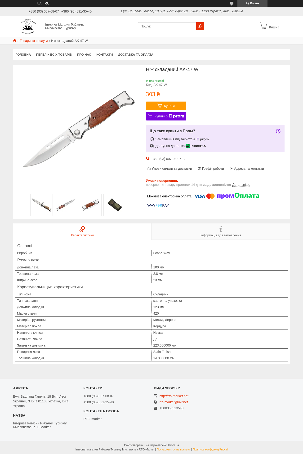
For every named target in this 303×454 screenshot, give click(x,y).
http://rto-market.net (174, 396)
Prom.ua (173, 445)
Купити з (169, 116)
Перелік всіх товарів (54, 54)
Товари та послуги (34, 41)
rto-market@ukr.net (174, 402)
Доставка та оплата (135, 54)
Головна (23, 54)
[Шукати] (200, 26)
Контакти (104, 54)
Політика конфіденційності (210, 449)
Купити (169, 106)
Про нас (84, 54)
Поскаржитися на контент (173, 449)
